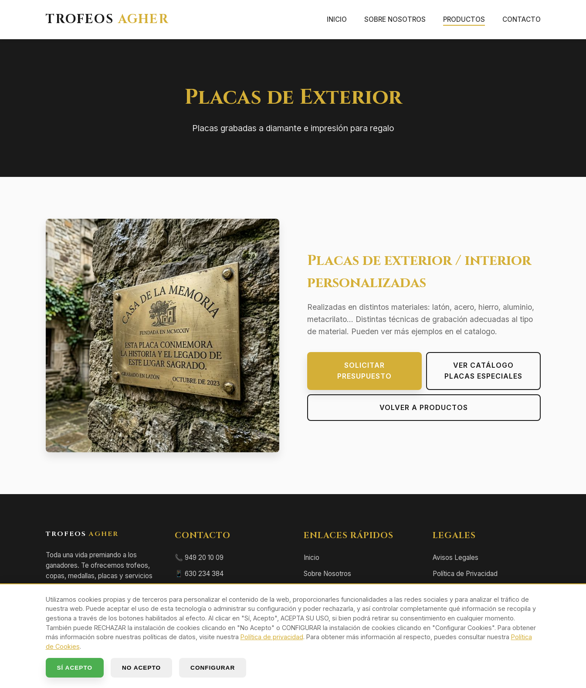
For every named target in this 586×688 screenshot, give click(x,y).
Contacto (521, 19)
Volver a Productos (423, 407)
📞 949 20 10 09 (199, 557)
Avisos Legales (455, 557)
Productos (464, 19)
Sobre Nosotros (395, 19)
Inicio (337, 19)
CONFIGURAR (212, 667)
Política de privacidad (271, 637)
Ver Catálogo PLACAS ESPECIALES (483, 371)
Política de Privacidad (465, 573)
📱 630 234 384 (199, 573)
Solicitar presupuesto (364, 371)
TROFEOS (107, 20)
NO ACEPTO (141, 667)
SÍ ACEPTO (75, 667)
